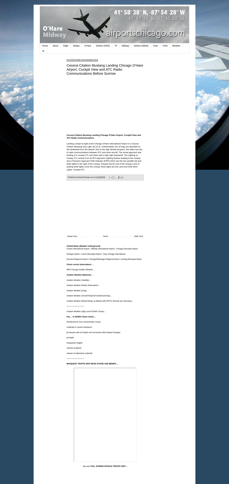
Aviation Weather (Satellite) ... (79, 280)
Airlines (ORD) (103, 45)
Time (155, 45)
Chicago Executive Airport (127, 249)
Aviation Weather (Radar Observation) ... (83, 285)
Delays (76, 45)
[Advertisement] (105, 209)
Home (45, 45)
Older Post (138, 236)
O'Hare (87, 45)
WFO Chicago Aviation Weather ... (81, 270)
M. (43, 51)
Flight (65, 45)
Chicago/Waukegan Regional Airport (104, 259)
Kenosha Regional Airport (77, 259)
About (55, 45)
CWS (165, 45)
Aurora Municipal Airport (91, 254)
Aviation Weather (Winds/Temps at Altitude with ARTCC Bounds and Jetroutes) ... (100, 301)
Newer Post (72, 236)
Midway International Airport (102, 249)
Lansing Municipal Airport (131, 259)
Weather (176, 45)
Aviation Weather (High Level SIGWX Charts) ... (86, 311)
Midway (125, 45)
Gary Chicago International (114, 254)
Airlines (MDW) (141, 45)
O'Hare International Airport (78, 249)
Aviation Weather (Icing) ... (78, 291)
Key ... (69, 317)
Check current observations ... (80, 264)
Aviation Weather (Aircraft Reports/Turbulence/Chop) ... (89, 296)
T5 (116, 45)
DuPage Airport (73, 254)
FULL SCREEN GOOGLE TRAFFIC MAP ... (109, 466)
